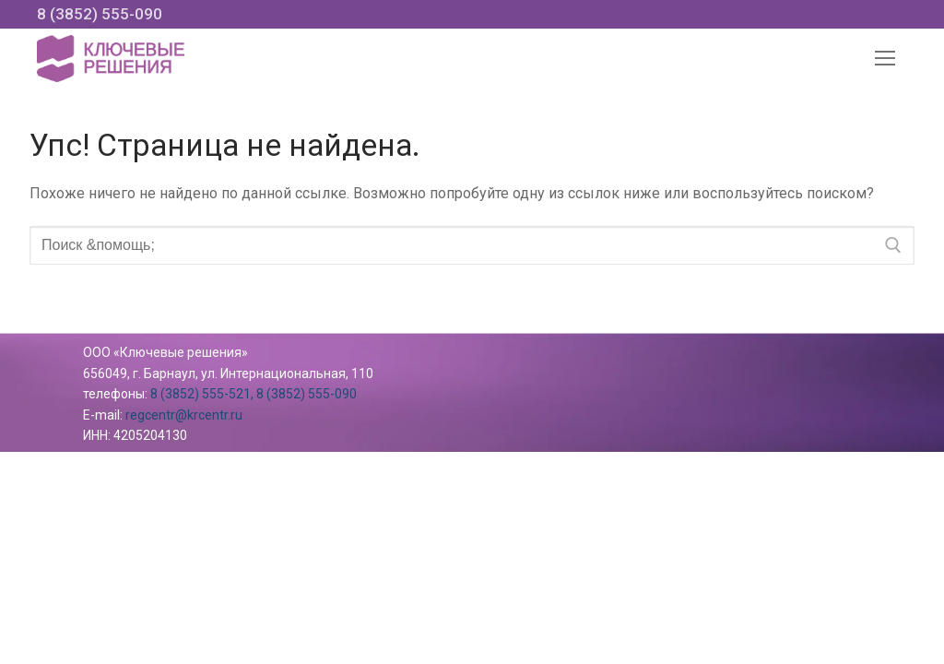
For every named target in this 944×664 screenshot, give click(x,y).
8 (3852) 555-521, (202, 393)
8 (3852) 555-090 (99, 14)
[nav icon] (885, 59)
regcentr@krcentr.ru (183, 415)
